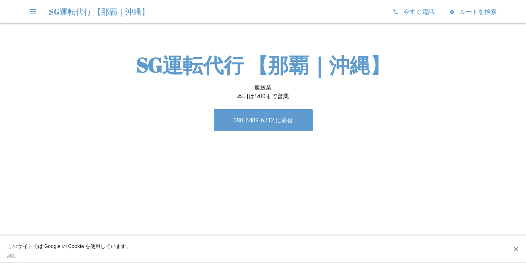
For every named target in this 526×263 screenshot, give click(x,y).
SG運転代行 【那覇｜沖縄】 (99, 11)
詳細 (12, 256)
